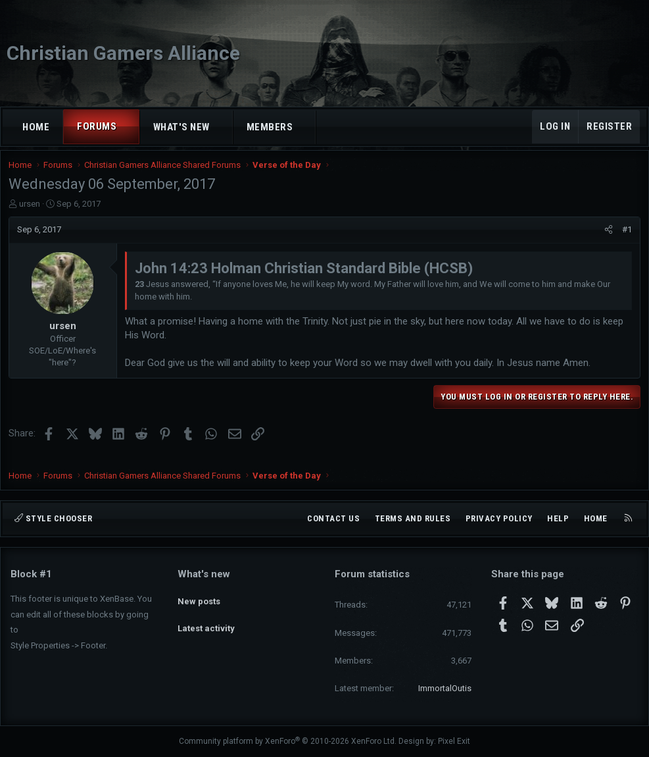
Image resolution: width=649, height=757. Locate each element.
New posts (199, 597)
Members (270, 127)
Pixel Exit (454, 741)
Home (35, 127)
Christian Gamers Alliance (123, 53)
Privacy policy (499, 518)
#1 (625, 238)
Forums (96, 126)
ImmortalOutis (444, 688)
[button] (128, 127)
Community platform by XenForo (288, 741)
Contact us (333, 518)
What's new (181, 127)
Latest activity (206, 621)
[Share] (606, 238)
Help (558, 518)
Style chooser (53, 518)
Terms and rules (413, 518)
